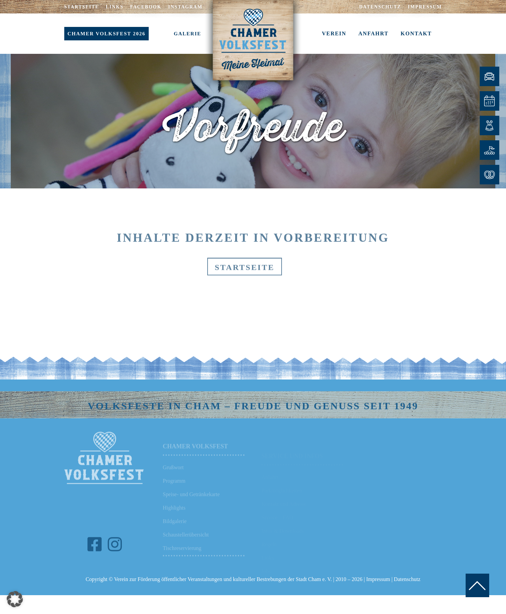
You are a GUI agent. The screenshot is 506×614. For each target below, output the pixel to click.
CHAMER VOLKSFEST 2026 (107, 33)
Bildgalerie (175, 531)
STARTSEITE (81, 6)
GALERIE (187, 33)
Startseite (245, 279)
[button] (15, 599)
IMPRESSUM (425, 6)
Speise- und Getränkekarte (191, 504)
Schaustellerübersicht (186, 544)
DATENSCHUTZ (380, 6)
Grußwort (173, 477)
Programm (174, 491)
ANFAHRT (373, 33)
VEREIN (334, 33)
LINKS (114, 6)
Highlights (174, 517)
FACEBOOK (145, 6)
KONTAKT (416, 33)
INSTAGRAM (185, 6)
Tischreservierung (182, 558)
